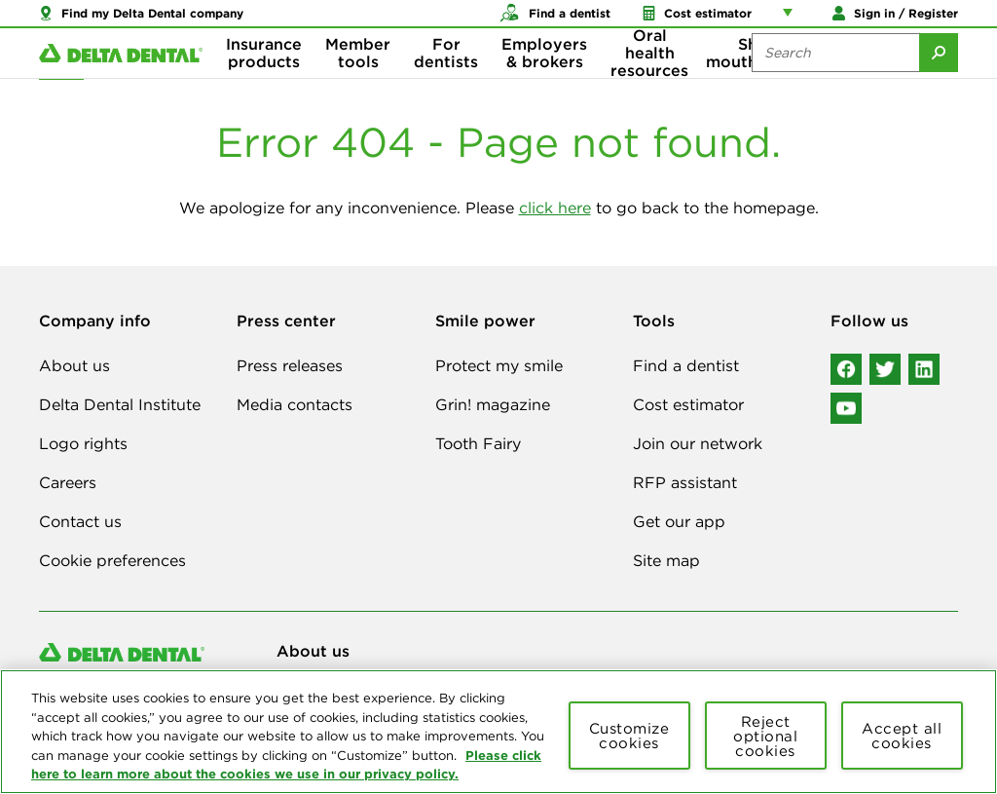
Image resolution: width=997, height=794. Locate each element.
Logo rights (83, 443)
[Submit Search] (938, 77)
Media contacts (294, 404)
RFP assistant (685, 482)
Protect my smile (499, 365)
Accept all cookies (902, 735)
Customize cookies (629, 735)
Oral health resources (649, 78)
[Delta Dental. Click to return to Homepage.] (121, 78)
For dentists (446, 77)
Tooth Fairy (478, 443)
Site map (666, 560)
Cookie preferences (112, 560)
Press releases (290, 365)
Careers (67, 482)
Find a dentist (686, 365)
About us (74, 365)
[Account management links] (791, 19)
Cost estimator (688, 404)
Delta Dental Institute (120, 404)
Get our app (679, 521)
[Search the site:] (835, 77)
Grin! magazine (492, 404)
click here (555, 207)
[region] (498, 731)
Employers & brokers (544, 77)
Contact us (80, 521)
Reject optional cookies (765, 736)
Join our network (697, 443)
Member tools (357, 77)
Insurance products (264, 77)
